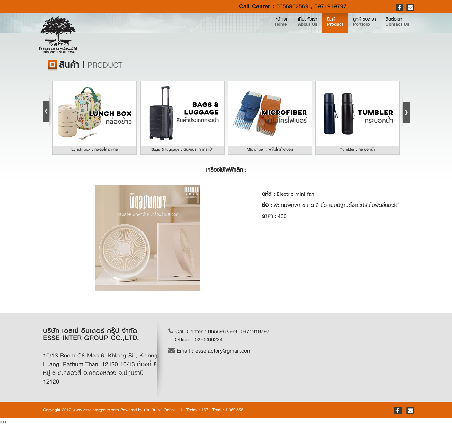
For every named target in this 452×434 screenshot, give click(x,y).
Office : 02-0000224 (199, 340)
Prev (47, 110)
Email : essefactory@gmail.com (210, 351)
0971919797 (331, 6)
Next (405, 110)
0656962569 (292, 6)
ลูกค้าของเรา (342, 33)
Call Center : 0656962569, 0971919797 (219, 332)
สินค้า (298, 33)
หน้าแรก (222, 32)
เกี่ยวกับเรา (257, 33)
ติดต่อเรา (390, 33)
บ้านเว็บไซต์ (153, 409)
